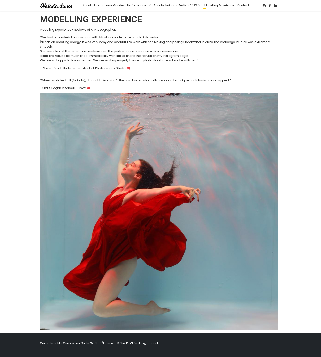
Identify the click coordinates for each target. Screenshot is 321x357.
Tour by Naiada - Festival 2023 (175, 5)
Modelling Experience (219, 5)
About (87, 5)
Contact (243, 5)
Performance (136, 5)
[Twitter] (275, 5)
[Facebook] (264, 5)
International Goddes (109, 5)
